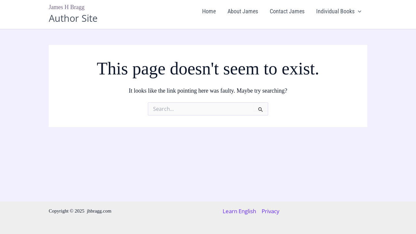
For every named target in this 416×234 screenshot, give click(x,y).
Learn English (239, 211)
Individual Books (338, 11)
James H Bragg (66, 7)
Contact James (287, 11)
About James (243, 11)
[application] (358, 11)
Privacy (271, 211)
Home (209, 11)
